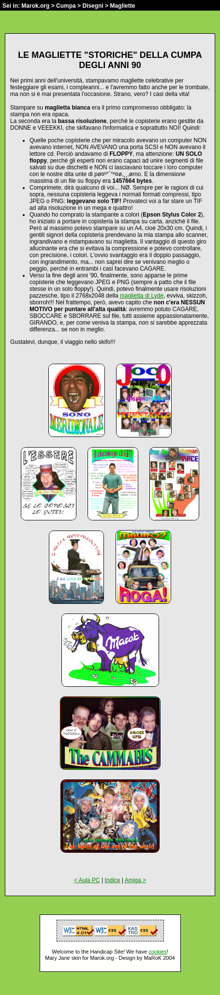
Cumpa (66, 5)
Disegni (92, 5)
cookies (157, 951)
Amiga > (135, 880)
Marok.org (35, 5)
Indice (112, 880)
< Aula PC (87, 880)
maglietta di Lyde (141, 295)
